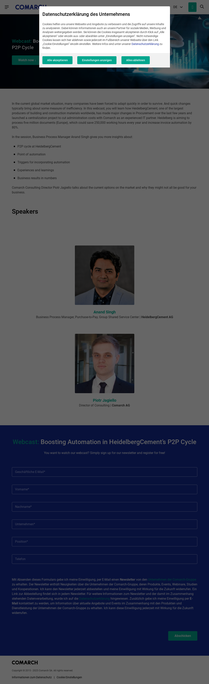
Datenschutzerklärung (145, 44)
